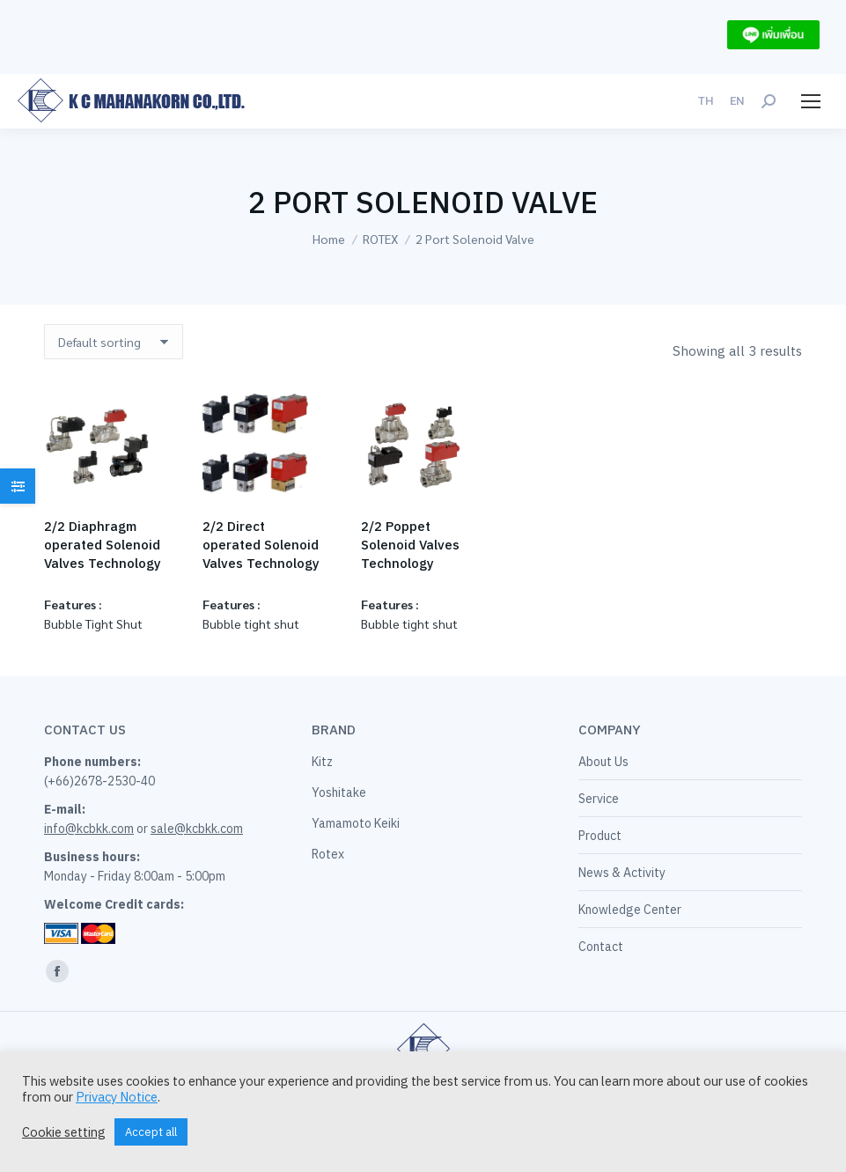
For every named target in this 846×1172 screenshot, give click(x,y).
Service (598, 799)
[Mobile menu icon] (810, 101)
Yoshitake (339, 792)
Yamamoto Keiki (356, 823)
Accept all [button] (151, 1131)
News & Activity (622, 873)
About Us (603, 762)
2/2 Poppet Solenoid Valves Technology (410, 544)
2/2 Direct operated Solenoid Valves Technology (261, 544)
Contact (600, 947)
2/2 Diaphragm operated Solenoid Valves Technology (102, 544)
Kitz (322, 762)
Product (600, 836)
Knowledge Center (629, 910)
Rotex (328, 854)
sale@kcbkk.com (197, 829)
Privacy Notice (117, 1096)
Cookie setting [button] (64, 1132)
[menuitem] (705, 100)
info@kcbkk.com (89, 829)
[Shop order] (113, 341)
